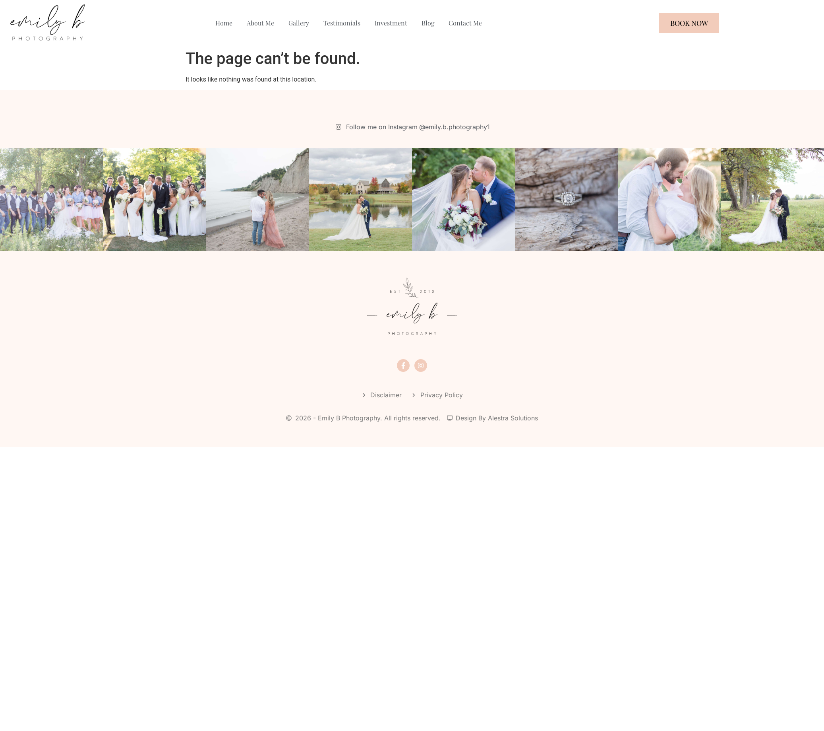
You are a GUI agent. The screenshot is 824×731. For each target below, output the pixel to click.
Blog (428, 23)
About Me (260, 23)
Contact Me (465, 23)
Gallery (298, 23)
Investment (391, 23)
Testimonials (341, 23)
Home (223, 23)
